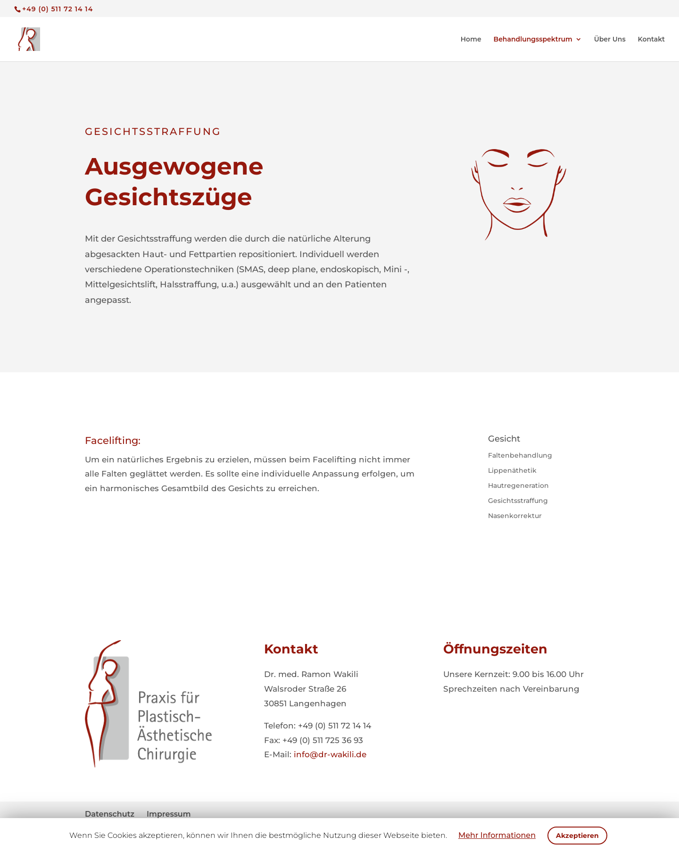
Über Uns (610, 39)
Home (471, 39)
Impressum (169, 814)
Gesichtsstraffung (518, 500)
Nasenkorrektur (515, 515)
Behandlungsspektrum (533, 39)
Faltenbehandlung (520, 455)
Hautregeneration (518, 485)
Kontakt (651, 39)
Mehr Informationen (497, 835)
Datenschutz (109, 814)
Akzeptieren (577, 835)
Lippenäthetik (512, 470)
